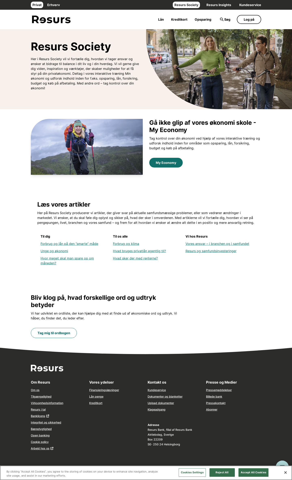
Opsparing (203, 19)
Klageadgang (156, 409)
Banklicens (38, 416)
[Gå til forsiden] (51, 19)
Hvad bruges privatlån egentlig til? (139, 251)
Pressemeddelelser (219, 390)
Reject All (222, 472)
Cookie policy (40, 442)
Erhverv (53, 5)
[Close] (285, 472)
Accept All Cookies (253, 472)
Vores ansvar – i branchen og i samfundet (217, 244)
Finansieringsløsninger (104, 390)
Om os (35, 390)
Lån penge (96, 396)
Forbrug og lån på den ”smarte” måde (69, 244)
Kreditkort (179, 19)
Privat (37, 5)
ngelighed (45, 396)
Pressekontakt (215, 403)
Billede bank (214, 396)
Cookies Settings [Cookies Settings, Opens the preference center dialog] (192, 472)
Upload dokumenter (161, 403)
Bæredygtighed (41, 429)
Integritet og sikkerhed (46, 422)
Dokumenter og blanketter (165, 396)
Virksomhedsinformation (47, 403)
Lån (161, 19)
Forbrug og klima (126, 244)
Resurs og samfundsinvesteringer (211, 251)
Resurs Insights (218, 5)
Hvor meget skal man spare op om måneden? (67, 260)
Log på (249, 19)
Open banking (40, 435)
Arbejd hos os (40, 448)
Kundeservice (250, 5)
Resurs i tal (38, 409)
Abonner (211, 409)
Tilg (33, 396)
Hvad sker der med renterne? (135, 258)
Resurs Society (186, 5)
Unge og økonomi (54, 251)
